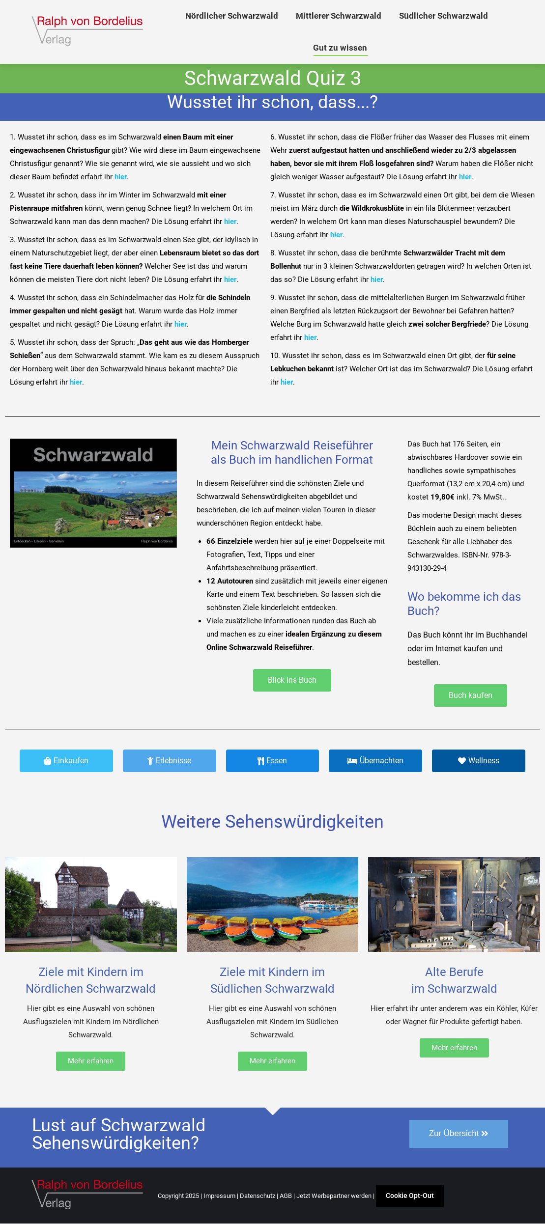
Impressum (219, 1196)
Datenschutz (257, 1196)
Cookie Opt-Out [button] (410, 1196)
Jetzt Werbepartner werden (334, 1196)
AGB (286, 1196)
